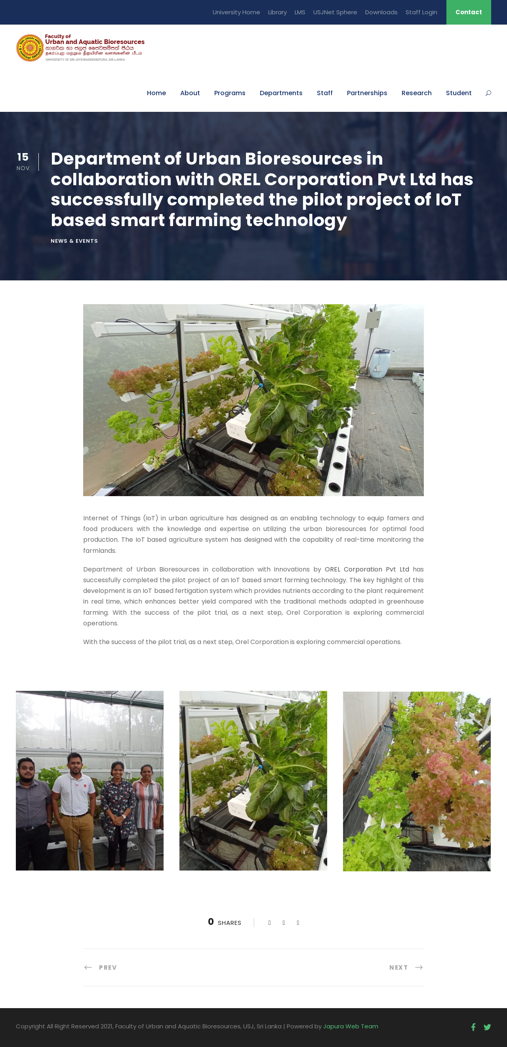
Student (459, 93)
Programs (230, 93)
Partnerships (367, 93)
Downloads (381, 12)
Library (277, 12)
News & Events (74, 241)
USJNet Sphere (335, 12)
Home (156, 93)
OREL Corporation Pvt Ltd (367, 569)
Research (417, 93)
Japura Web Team (350, 1026)
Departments (281, 93)
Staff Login (421, 12)
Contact (469, 12)
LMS (300, 12)
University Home (236, 12)
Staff (325, 93)
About (190, 93)
